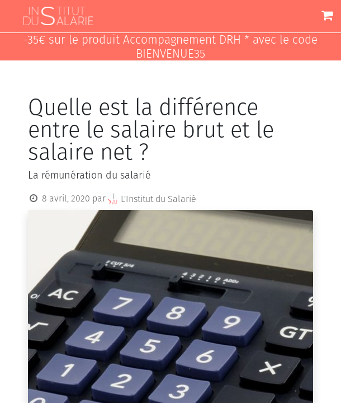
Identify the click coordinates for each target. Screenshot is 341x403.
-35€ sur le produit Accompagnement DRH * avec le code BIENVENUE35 (170, 47)
